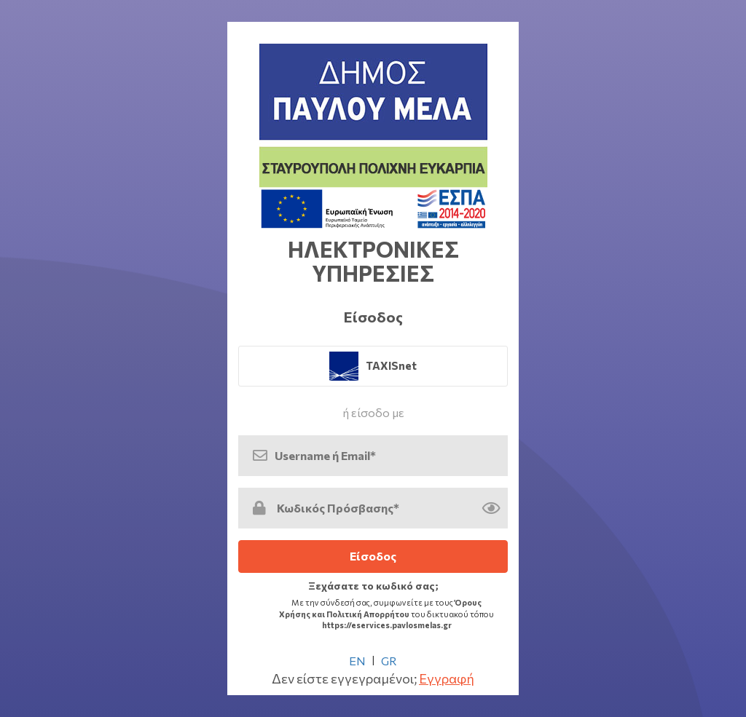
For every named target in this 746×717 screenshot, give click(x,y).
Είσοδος (373, 556)
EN (357, 661)
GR (389, 661)
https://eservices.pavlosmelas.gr (387, 625)
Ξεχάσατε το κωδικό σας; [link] (373, 585)
